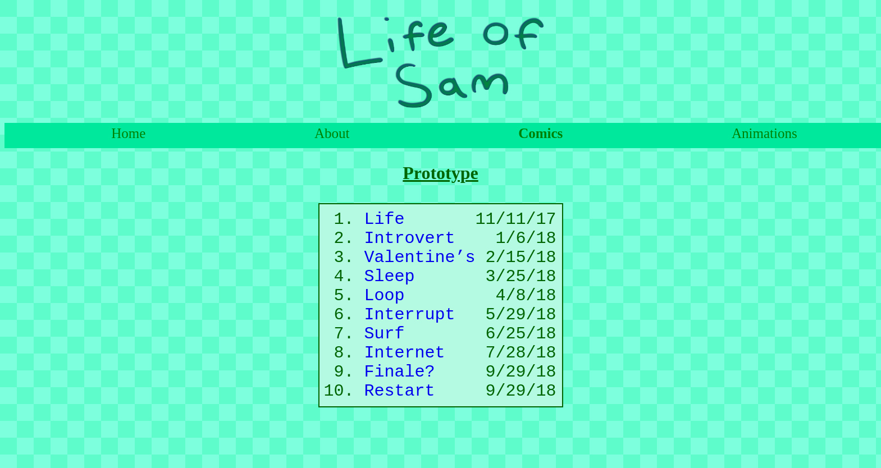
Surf (384, 359)
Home (128, 133)
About (332, 133)
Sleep (389, 290)
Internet (404, 382)
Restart (399, 428)
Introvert (409, 244)
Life (384, 221)
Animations (764, 133)
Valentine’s (420, 267)
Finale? (399, 405)
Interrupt (409, 336)
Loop (384, 313)
